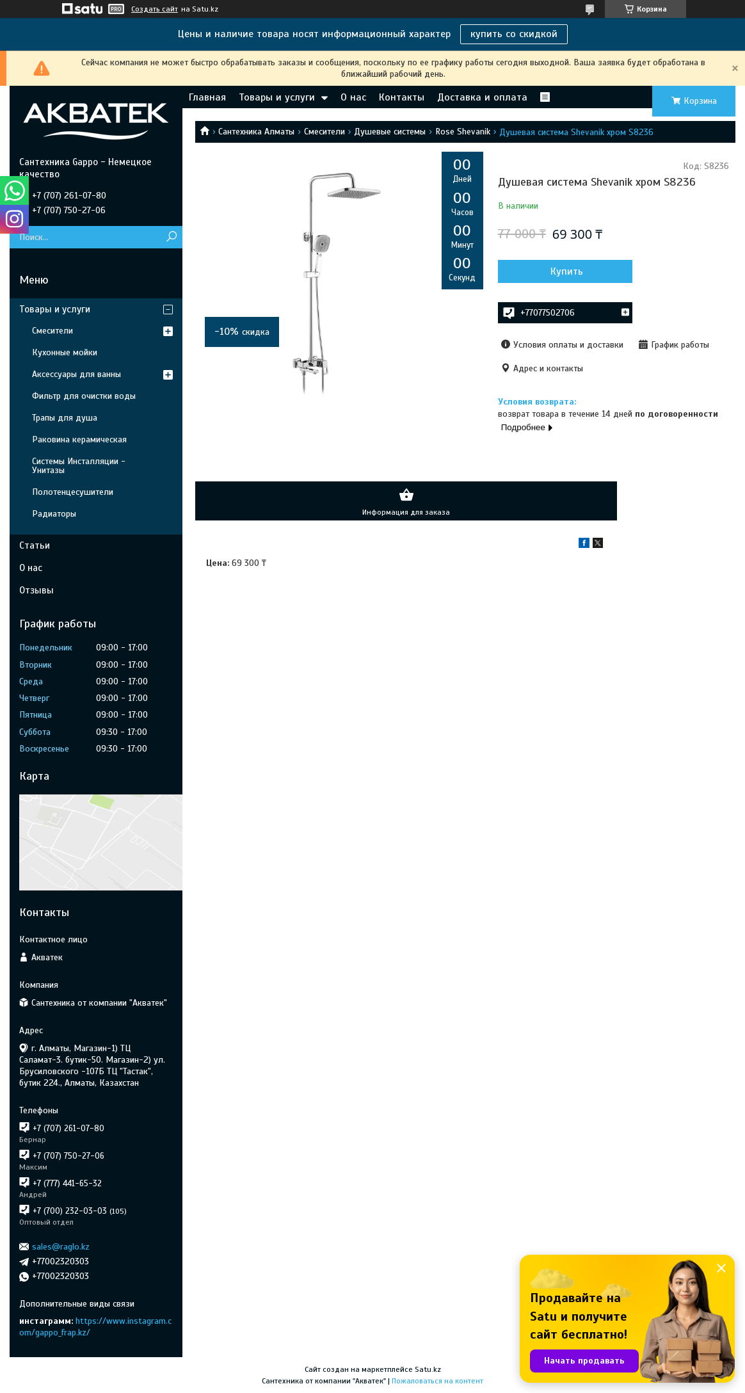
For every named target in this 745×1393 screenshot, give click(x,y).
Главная (207, 97)
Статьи (34, 545)
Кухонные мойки (64, 352)
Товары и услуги (277, 97)
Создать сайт (154, 8)
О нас (353, 97)
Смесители (324, 131)
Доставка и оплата (482, 97)
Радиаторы (54, 513)
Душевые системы (390, 131)
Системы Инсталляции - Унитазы (78, 466)
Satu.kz (428, 1369)
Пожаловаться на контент (437, 1380)
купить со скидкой (513, 34)
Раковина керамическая (79, 439)
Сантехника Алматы (256, 131)
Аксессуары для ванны (76, 374)
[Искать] (171, 237)
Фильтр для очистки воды (84, 396)
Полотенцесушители (72, 492)
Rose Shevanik (462, 131)
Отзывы (36, 590)
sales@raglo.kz (61, 1246)
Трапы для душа (64, 417)
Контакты (401, 97)
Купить (566, 271)
